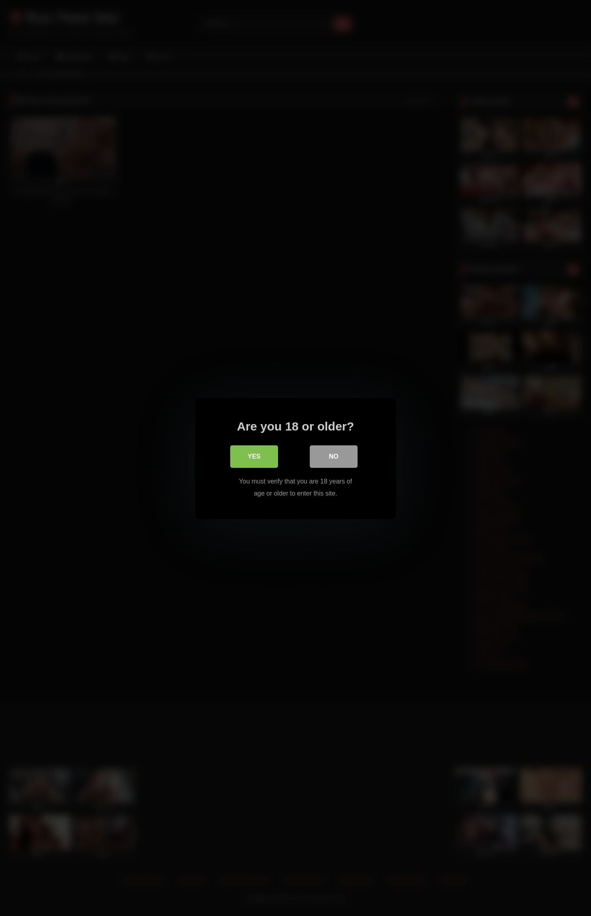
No (334, 456)
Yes (253, 456)
